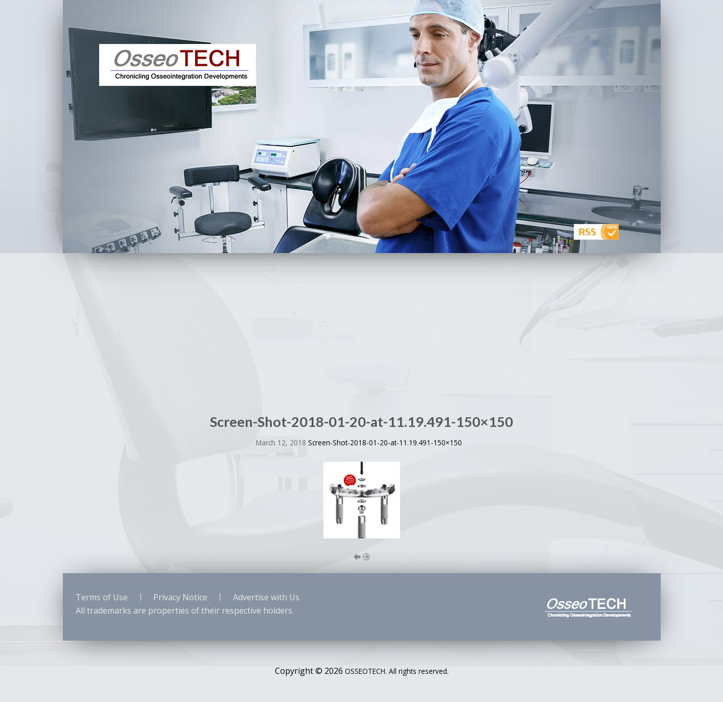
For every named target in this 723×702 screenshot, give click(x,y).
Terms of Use (102, 597)
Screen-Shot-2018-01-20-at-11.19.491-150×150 (385, 442)
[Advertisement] (362, 329)
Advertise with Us (266, 597)
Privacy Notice (180, 597)
